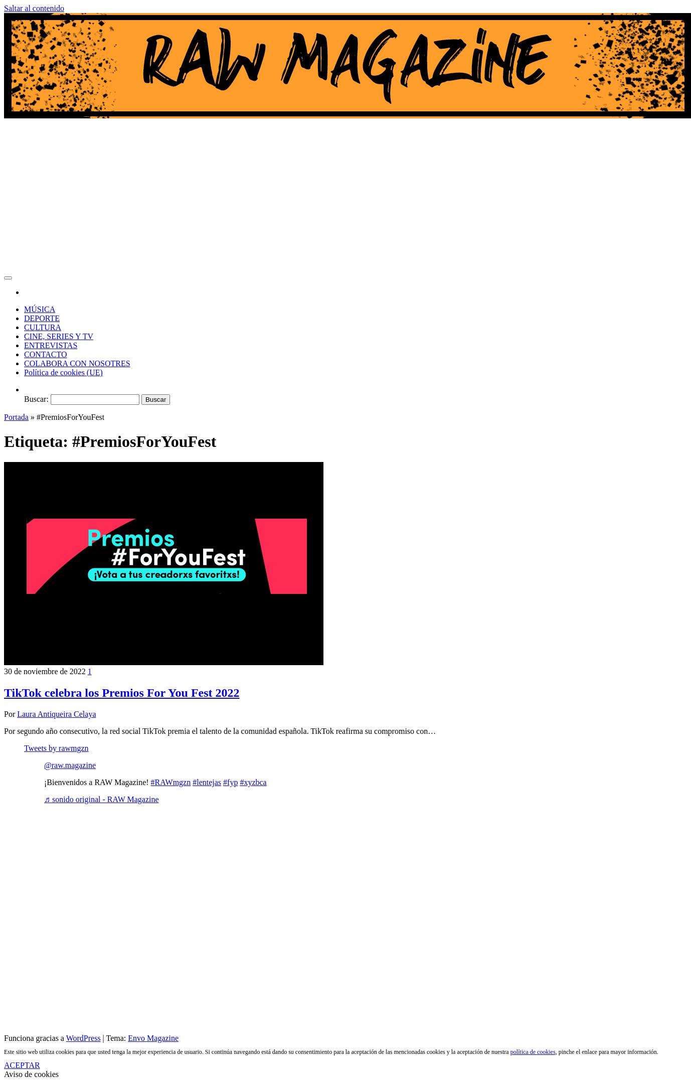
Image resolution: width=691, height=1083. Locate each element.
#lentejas (207, 782)
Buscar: (36, 399)
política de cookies (533, 1051)
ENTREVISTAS (50, 345)
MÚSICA (39, 309)
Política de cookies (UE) (63, 372)
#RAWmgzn (171, 782)
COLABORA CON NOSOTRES (77, 363)
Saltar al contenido (34, 8)
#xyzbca (253, 782)
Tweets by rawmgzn (56, 748)
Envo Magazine (153, 1038)
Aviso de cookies (31, 1074)
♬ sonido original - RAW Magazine (101, 799)
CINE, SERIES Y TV (58, 336)
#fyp (230, 782)
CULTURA (42, 327)
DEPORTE (42, 318)
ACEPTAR (22, 1065)
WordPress (83, 1038)
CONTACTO (45, 354)
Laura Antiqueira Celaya (56, 714)
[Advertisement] (345, 195)
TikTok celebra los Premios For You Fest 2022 (122, 692)
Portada (16, 417)
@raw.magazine (70, 765)
